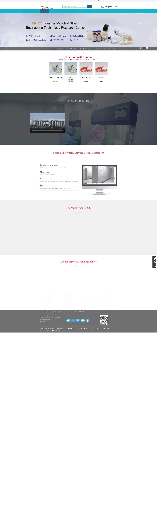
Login (99, 1)
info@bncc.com (109, 6)
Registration (104, 1)
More (55, 82)
